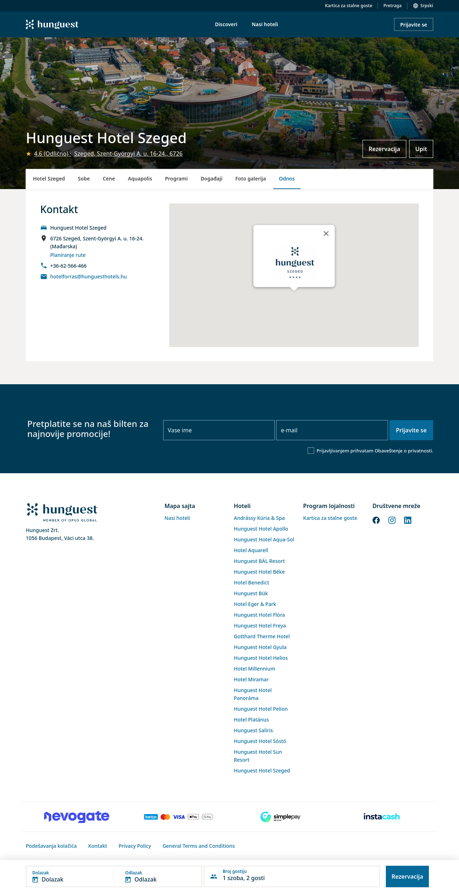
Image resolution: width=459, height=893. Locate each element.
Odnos (287, 178)
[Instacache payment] (382, 817)
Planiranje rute (68, 255)
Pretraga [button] (392, 6)
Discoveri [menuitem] (226, 24)
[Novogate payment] (77, 817)
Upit (421, 149)
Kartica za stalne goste (348, 6)
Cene (109, 178)
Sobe (84, 178)
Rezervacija (384, 149)
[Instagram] (392, 520)
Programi (176, 178)
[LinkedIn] (407, 520)
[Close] (326, 233)
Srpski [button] (426, 6)
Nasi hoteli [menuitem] (265, 24)
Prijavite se (413, 24)
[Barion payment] (179, 817)
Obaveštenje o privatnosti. (404, 450)
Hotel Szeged (49, 178)
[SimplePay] (280, 817)
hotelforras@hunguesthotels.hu (88, 276)
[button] (114, 876)
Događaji (211, 178)
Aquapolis (140, 178)
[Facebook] (376, 520)
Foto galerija (250, 178)
